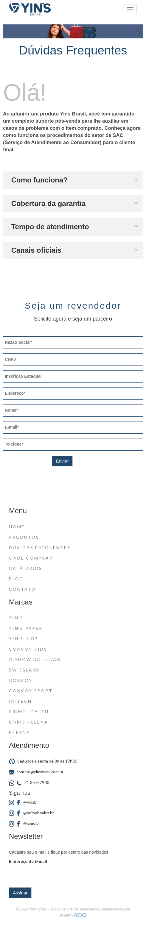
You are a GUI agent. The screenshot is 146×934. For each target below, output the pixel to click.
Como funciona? (39, 180)
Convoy (20, 680)
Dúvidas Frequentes (39, 547)
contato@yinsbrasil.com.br (36, 771)
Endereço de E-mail (28, 861)
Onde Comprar (31, 557)
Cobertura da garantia (48, 203)
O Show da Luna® (35, 659)
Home (17, 526)
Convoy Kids (28, 649)
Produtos (24, 537)
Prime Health (29, 711)
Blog (16, 578)
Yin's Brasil (38, 909)
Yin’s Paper (26, 628)
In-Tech (20, 701)
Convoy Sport (31, 690)
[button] (73, 180)
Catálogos (25, 568)
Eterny (19, 732)
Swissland (24, 669)
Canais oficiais (36, 250)
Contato (22, 589)
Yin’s (16, 617)
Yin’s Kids (23, 638)
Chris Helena (28, 721)
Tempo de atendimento (50, 227)
